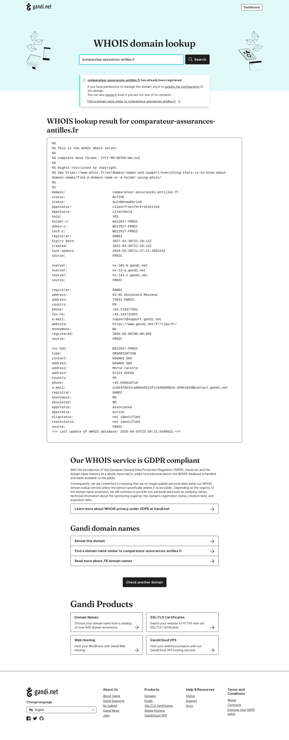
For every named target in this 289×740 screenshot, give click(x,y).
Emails (148, 701)
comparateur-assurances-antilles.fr (114, 80)
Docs (189, 705)
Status (190, 696)
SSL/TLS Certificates (158, 705)
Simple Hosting (154, 710)
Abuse (232, 700)
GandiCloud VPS (155, 715)
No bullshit (110, 705)
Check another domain (144, 582)
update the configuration (182, 86)
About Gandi (111, 696)
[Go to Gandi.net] (38, 7)
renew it (111, 94)
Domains (150, 696)
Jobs (106, 715)
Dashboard (252, 7)
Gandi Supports (113, 701)
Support (191, 701)
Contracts (234, 705)
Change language (39, 702)
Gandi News (111, 710)
